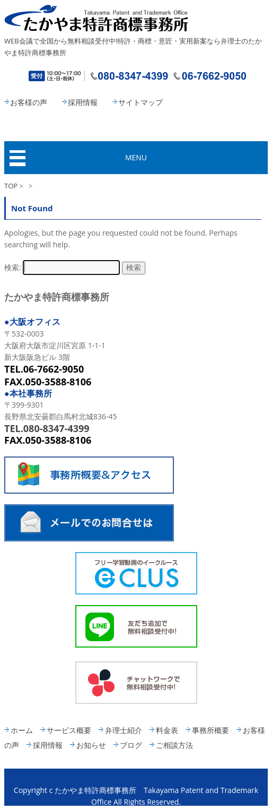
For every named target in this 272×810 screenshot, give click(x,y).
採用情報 (83, 102)
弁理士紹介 (123, 730)
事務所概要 (210, 730)
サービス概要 (69, 730)
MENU (136, 157)
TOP (10, 186)
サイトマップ (140, 102)
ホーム (22, 730)
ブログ (131, 745)
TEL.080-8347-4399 (47, 428)
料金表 (167, 730)
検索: (12, 267)
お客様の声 (28, 102)
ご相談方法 (174, 745)
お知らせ (91, 745)
